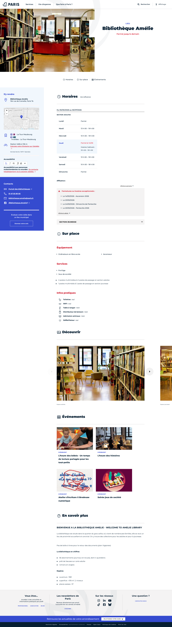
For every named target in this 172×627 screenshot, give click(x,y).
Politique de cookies (109, 624)
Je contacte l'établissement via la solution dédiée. (21, 170)
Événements (98, 79)
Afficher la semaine (126, 186)
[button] (21, 117)
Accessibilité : (72, 624)
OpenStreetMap (31, 128)
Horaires (68, 79)
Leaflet (21, 128)
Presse (89, 624)
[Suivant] (149, 372)
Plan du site (122, 624)
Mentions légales (51, 624)
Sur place (82, 79)
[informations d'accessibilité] (15, 163)
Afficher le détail (63, 213)
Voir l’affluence (85, 97)
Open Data (96, 624)
